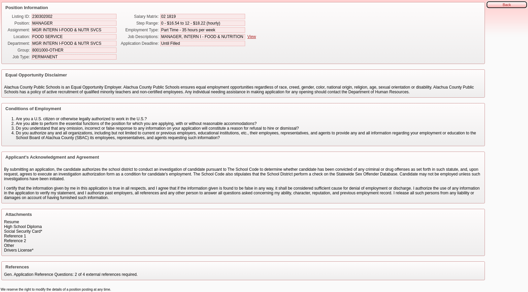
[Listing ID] (74, 16)
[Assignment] (74, 30)
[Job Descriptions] (202, 36)
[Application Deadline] (202, 43)
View (251, 36)
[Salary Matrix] (202, 16)
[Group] (74, 50)
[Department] (74, 43)
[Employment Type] (202, 30)
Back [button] (507, 5)
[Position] (74, 23)
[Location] (74, 36)
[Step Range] (202, 23)
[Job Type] (74, 57)
